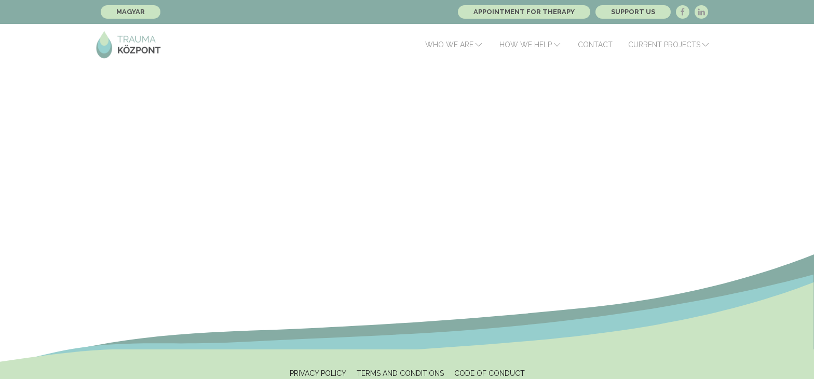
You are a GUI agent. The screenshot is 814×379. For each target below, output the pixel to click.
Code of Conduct (489, 373)
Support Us (633, 12)
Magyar (130, 12)
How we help (530, 44)
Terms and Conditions (400, 373)
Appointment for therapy (524, 12)
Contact (595, 44)
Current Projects (669, 44)
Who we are (454, 44)
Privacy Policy (318, 373)
